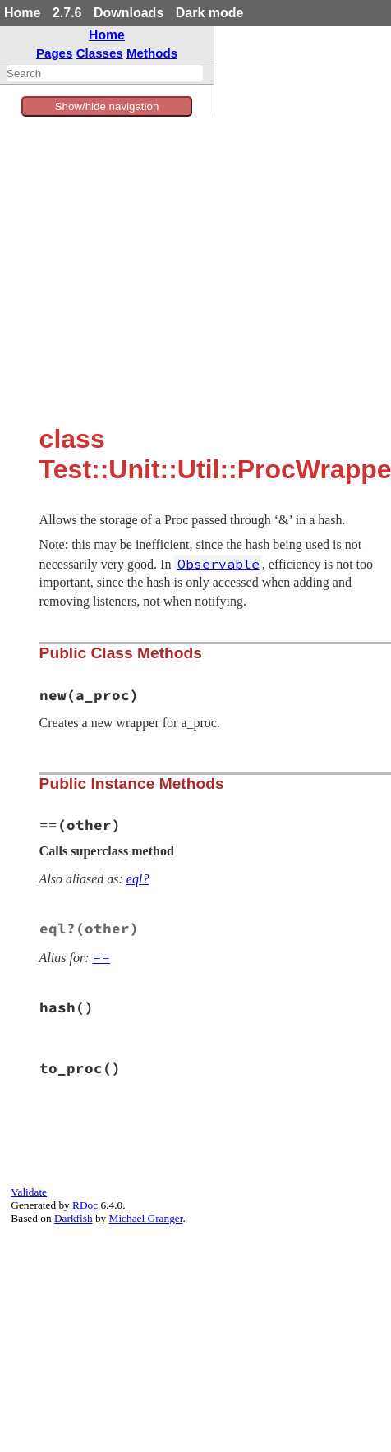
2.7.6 (67, 13)
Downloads (128, 13)
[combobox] (105, 73)
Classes (99, 53)
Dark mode (210, 13)
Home (22, 13)
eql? (138, 879)
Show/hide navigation (107, 106)
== (102, 958)
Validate (29, 1192)
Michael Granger (146, 1218)
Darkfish (73, 1218)
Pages (54, 53)
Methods (151, 53)
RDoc (85, 1205)
